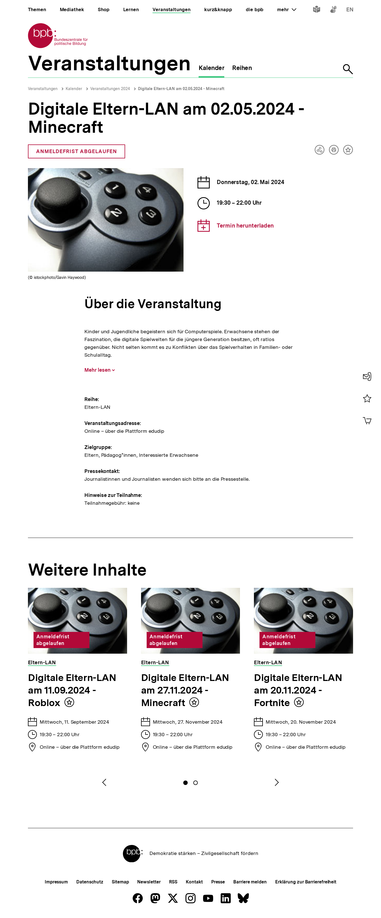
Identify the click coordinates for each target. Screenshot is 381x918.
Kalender (74, 88)
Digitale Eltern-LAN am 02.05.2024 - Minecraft (181, 88)
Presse (218, 882)
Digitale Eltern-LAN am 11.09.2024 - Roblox (72, 690)
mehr (286, 9)
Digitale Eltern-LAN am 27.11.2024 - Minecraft (185, 690)
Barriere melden (250, 882)
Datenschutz (89, 882)
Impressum (56, 882)
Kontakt (194, 882)
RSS (173, 882)
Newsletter (148, 882)
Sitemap (120, 882)
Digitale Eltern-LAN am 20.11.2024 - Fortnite (298, 690)
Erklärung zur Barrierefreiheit (305, 882)
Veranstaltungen (43, 88)
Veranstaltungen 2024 (110, 88)
